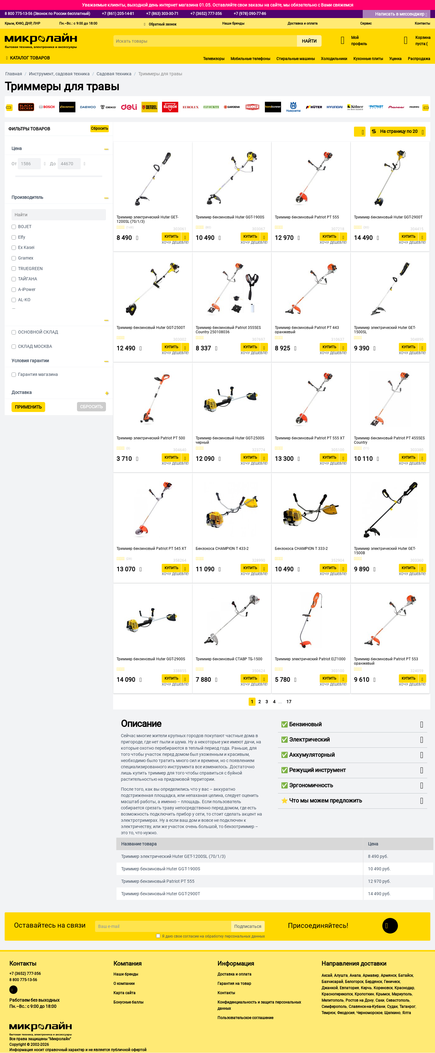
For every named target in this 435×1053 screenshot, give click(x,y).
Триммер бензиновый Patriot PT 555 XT (310, 438)
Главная (13, 73)
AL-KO (24, 299)
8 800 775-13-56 (23, 980)
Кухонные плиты (368, 59)
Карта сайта (124, 993)
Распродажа (419, 59)
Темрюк (328, 1013)
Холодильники (334, 59)
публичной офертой (128, 1050)
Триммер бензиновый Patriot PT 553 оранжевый (386, 661)
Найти (309, 41)
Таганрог (407, 1006)
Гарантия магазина (38, 374)
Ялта (406, 1013)
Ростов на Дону (360, 1000)
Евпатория (349, 988)
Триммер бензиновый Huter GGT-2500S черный (230, 440)
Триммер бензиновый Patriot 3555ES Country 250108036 (228, 329)
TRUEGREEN (30, 268)
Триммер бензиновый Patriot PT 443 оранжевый (307, 329)
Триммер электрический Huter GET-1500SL (385, 329)
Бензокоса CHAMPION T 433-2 (222, 548)
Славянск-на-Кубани (367, 1006)
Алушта (341, 975)
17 (289, 701)
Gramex (25, 257)
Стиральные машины (295, 59)
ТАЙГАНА (27, 278)
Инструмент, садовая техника (59, 73)
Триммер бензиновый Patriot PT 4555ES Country (389, 440)
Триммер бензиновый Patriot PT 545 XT (151, 548)
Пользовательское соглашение (245, 1018)
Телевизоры (213, 59)
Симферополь (334, 1006)
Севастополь (397, 1000)
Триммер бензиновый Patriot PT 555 (307, 217)
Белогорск (354, 982)
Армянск (388, 975)
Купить (171, 237)
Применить (28, 407)
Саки (379, 1000)
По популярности (343, 132)
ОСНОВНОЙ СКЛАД (38, 332)
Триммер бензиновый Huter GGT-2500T (151, 327)
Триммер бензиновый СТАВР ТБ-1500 (229, 659)
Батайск (405, 975)
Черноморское (369, 1013)
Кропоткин (364, 994)
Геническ (392, 982)
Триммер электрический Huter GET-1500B (385, 550)
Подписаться (247, 926)
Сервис (366, 23)
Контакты (422, 23)
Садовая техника (114, 73)
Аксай (327, 975)
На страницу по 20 (401, 132)
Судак (392, 1006)
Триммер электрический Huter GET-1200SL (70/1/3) (147, 219)
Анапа (355, 975)
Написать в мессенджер (401, 14)
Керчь (366, 988)
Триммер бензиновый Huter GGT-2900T (388, 217)
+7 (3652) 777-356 (25, 973)
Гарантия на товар (234, 983)
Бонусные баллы (128, 1002)
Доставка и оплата (303, 23)
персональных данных (245, 936)
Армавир (371, 975)
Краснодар (404, 988)
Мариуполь (402, 994)
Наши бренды (233, 23)
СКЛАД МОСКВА (35, 346)
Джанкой (330, 988)
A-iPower (27, 289)
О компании (124, 983)
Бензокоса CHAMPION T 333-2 (301, 548)
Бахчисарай (332, 982)
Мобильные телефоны (250, 59)
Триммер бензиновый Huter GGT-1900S (230, 217)
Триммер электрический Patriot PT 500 (151, 438)
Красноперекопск (337, 994)
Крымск (383, 994)
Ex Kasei (26, 247)
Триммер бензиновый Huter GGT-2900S (151, 659)
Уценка (395, 59)
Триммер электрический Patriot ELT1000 (310, 659)
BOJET (24, 226)
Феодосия (346, 1013)
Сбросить (99, 128)
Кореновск (383, 988)
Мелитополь (333, 1000)
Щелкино (392, 1013)
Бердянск (373, 982)
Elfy (21, 237)
